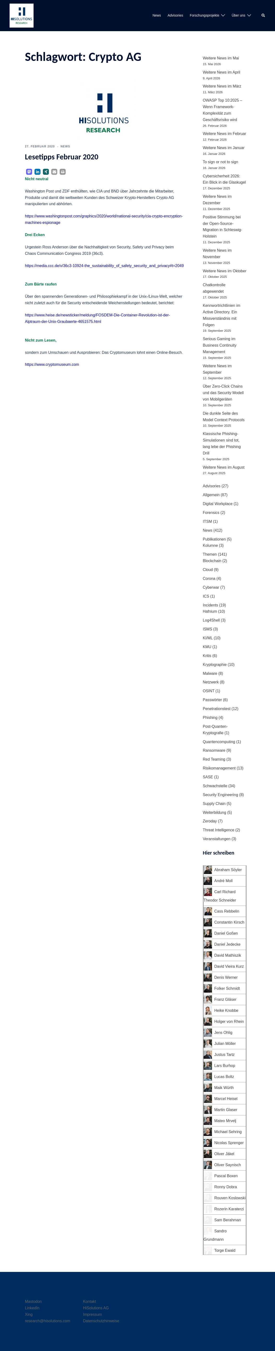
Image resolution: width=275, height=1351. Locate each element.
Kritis (207, 656)
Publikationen (214, 539)
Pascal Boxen (226, 1176)
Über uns (238, 15)
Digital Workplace (218, 504)
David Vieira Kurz (229, 966)
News (157, 15)
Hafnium (210, 611)
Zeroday (210, 821)
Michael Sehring (228, 1132)
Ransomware (214, 750)
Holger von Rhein (229, 1021)
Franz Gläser (225, 999)
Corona (209, 579)
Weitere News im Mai (221, 58)
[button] (263, 15)
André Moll (223, 881)
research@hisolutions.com (47, 1321)
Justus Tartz (224, 1055)
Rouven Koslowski (230, 1198)
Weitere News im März (222, 86)
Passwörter (212, 700)
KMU (207, 647)
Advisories (175, 15)
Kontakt (89, 1301)
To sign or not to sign (220, 162)
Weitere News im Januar (224, 148)
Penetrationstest (217, 709)
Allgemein (211, 495)
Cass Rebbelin (226, 911)
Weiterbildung (214, 812)
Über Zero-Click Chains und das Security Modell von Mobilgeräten (223, 392)
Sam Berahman (227, 1220)
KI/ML (208, 638)
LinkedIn (32, 1308)
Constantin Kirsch (229, 922)
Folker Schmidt (227, 988)
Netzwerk (211, 682)
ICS (206, 596)
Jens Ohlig (223, 1033)
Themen (210, 554)
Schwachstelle (215, 786)
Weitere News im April (221, 72)
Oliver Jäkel (224, 1154)
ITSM (207, 521)
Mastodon (33, 1301)
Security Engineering (220, 795)
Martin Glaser (225, 1110)
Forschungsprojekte (204, 15)
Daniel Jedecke (227, 944)
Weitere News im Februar (224, 134)
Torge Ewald (224, 1250)
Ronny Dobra (225, 1187)
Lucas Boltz (224, 1077)
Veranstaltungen (217, 839)
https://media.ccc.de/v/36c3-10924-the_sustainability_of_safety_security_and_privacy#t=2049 (104, 266)
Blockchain (212, 561)
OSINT (209, 691)
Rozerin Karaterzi (229, 1209)
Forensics (211, 513)
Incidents (210, 605)
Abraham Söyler (228, 870)
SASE (208, 777)
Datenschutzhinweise (101, 1321)
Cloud (208, 570)
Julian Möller (225, 1044)
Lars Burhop (224, 1066)
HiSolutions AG (96, 1308)
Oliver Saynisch (227, 1165)
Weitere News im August (224, 467)
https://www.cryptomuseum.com (52, 364)
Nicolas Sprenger (229, 1143)
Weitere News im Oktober (224, 271)
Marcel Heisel (226, 1099)
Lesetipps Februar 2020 (61, 157)
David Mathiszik (227, 955)
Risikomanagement (219, 768)
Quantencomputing (219, 742)
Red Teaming (214, 759)
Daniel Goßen (226, 933)
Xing (29, 1314)
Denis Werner (226, 977)
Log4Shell (211, 620)
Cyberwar (211, 587)
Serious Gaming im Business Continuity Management (220, 345)
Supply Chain (214, 804)
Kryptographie (215, 665)
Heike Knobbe (226, 1010)
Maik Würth (224, 1088)
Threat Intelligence (219, 830)
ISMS (207, 629)
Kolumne (210, 545)
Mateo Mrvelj (225, 1121)
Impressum (92, 1314)
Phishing (210, 718)
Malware (210, 673)
